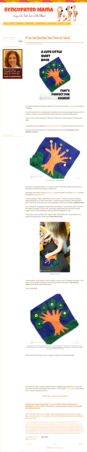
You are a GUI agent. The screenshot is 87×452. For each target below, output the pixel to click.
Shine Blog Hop (33, 430)
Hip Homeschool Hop (59, 426)
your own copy (70, 388)
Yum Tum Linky (39, 430)
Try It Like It (44, 430)
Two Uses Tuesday (49, 426)
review (30, 439)
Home (5, 23)
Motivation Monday (53, 424)
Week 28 (75, 192)
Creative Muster (78, 427)
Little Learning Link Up (41, 426)
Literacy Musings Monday (59, 422)
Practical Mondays (67, 422)
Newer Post (29, 444)
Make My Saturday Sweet (44, 433)
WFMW (57, 427)
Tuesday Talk (38, 427)
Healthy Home (29, 23)
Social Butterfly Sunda (35, 422)
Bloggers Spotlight (36, 433)
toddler (34, 439)
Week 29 (41, 195)
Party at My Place (77, 430)
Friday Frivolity (52, 23)
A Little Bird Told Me (52, 427)
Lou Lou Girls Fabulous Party (71, 426)
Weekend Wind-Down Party (54, 433)
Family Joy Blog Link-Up (50, 422)
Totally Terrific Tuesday (33, 426)
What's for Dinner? (42, 422)
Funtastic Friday (70, 433)
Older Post (80, 444)
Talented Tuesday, (32, 427)
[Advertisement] (31, 31)
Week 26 (50, 192)
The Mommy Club (72, 427)
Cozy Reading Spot (70, 430)
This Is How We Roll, (51, 429)
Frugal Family (20, 23)
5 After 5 (61, 23)
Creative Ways (57, 429)
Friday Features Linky (63, 433)
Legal (68, 23)
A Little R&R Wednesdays (42, 429)
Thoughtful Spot (59, 424)
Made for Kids (76, 424)
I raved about (72, 106)
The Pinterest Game (77, 433)
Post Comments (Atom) (58, 447)
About (12, 23)
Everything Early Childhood (64, 427)
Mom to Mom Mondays (40, 424)
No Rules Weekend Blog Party (51, 430)
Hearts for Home (63, 429)
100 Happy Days (77, 429)
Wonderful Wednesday (44, 427)
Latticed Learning (41, 23)
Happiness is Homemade (31, 424)
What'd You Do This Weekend (68, 424)
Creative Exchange (70, 429)
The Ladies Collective (33, 429)
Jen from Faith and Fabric (54, 126)
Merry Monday (47, 424)
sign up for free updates (43, 416)
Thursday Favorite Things (61, 430)
